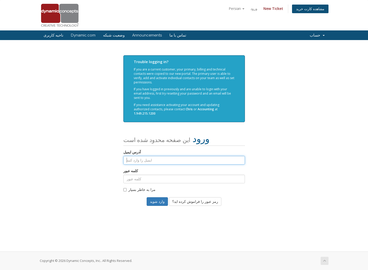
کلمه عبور (130, 170)
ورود (253, 8)
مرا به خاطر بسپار (139, 189)
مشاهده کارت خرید (310, 8)
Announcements (147, 35)
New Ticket (273, 8)
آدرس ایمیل (132, 152)
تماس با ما (177, 35)
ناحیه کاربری (53, 35)
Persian (236, 8)
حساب (317, 35)
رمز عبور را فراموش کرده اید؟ (195, 201)
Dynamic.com (83, 35)
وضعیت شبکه (114, 35)
